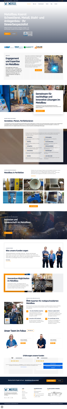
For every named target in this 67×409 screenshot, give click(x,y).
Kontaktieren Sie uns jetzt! (32, 384)
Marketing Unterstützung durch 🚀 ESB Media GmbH (56, 407)
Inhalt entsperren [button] (53, 367)
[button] (2, 407)
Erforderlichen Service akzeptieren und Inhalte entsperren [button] (53, 371)
